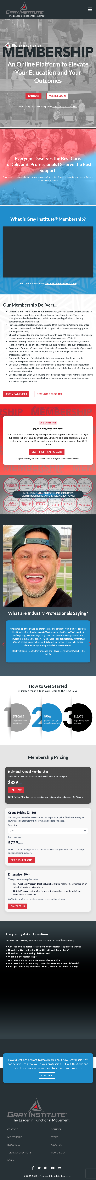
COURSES (56, 1129)
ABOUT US (56, 1144)
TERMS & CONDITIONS (19, 1152)
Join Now (33, 96)
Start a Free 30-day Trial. (64, 106)
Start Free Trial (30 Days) (47, 451)
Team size (12, 825)
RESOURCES (13, 1144)
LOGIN (10, 1160)
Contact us (27, 797)
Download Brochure (49, 394)
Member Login (57, 96)
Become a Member (16, 394)
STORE (54, 1137)
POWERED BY (58, 1152)
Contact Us (18, 906)
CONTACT (46, 1075)
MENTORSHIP (14, 1137)
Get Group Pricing (22, 860)
